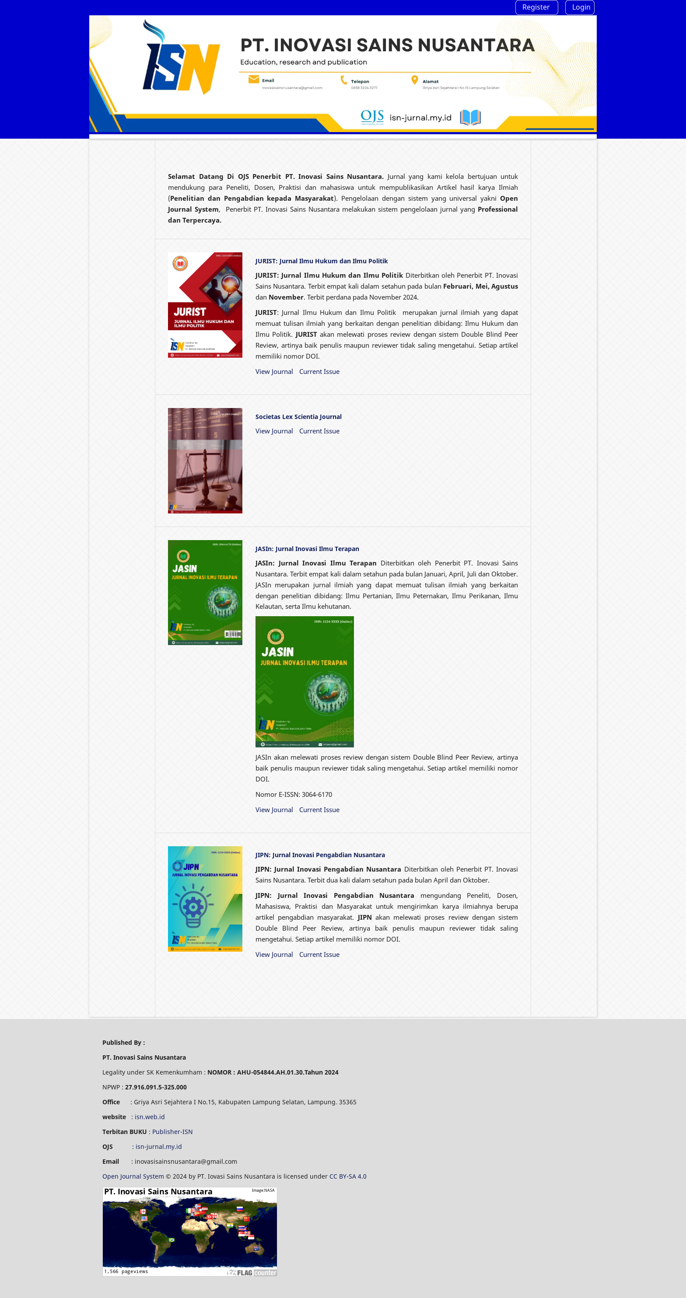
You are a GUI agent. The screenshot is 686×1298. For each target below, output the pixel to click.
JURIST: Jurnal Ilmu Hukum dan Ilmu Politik (322, 261)
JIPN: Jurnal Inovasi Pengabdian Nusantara (320, 855)
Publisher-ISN (172, 1131)
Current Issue (319, 371)
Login (581, 7)
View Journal (274, 371)
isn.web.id (150, 1117)
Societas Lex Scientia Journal (299, 416)
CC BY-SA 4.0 (348, 1176)
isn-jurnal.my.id (159, 1146)
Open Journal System (134, 1176)
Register (536, 7)
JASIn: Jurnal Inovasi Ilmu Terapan (307, 548)
